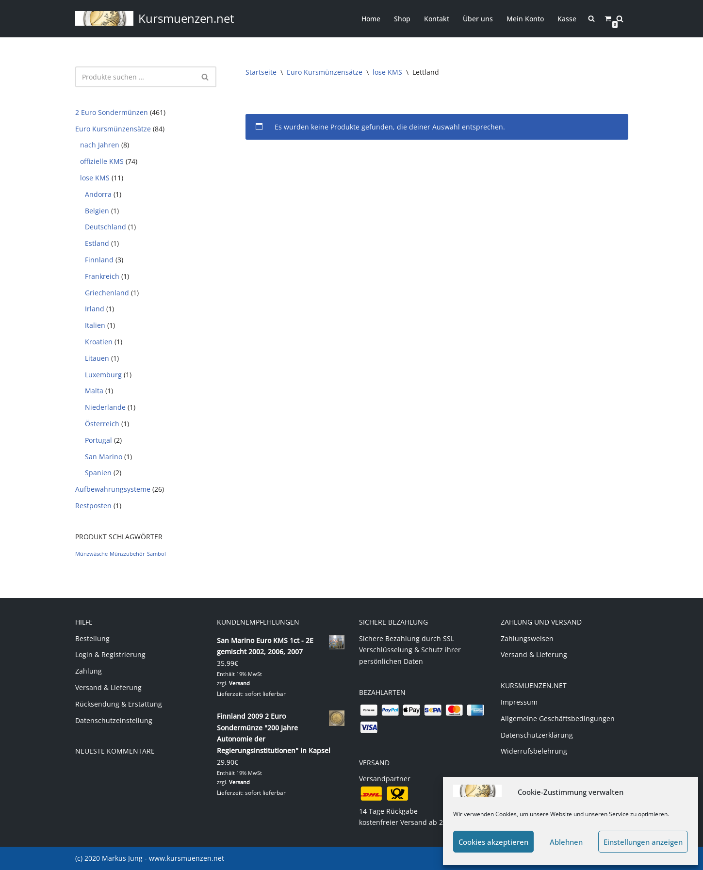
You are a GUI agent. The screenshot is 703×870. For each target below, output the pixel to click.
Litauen (97, 358)
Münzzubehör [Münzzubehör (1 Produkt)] (127, 553)
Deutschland (105, 226)
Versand (239, 683)
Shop (402, 18)
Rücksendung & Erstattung (118, 704)
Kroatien (99, 341)
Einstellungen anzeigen (643, 842)
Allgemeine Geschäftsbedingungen (558, 718)
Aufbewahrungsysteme (112, 489)
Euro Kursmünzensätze (113, 128)
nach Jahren (99, 144)
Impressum (519, 702)
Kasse (566, 18)
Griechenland (107, 292)
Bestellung (92, 638)
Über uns (478, 18)
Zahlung (88, 671)
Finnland (99, 259)
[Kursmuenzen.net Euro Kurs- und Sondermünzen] (154, 19)
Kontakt (436, 18)
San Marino (103, 456)
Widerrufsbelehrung (534, 751)
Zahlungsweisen (527, 638)
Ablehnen (566, 842)
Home (370, 18)
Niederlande (105, 407)
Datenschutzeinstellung (113, 720)
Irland (94, 308)
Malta (94, 390)
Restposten (93, 505)
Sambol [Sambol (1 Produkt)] (156, 553)
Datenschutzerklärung (537, 735)
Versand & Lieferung (108, 687)
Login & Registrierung (110, 654)
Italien (95, 325)
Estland (97, 243)
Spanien (98, 472)
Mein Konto (525, 18)
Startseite (261, 72)
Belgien (97, 210)
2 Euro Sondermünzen (111, 112)
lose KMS (95, 177)
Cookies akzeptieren (493, 842)
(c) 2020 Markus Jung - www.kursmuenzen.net (149, 858)
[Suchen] (619, 18)
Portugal (98, 440)
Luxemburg (103, 374)
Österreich (102, 423)
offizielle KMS (102, 161)
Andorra (98, 194)
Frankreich (102, 276)
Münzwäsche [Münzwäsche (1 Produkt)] (91, 553)
